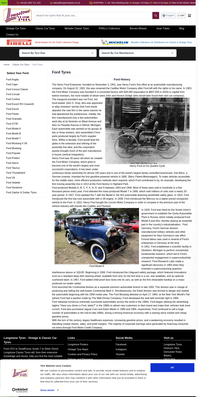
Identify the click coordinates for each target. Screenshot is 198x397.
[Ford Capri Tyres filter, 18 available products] (25, 84)
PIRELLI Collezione (109, 28)
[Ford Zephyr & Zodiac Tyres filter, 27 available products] (25, 192)
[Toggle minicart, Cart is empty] (189, 15)
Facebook (121, 344)
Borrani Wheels (138, 28)
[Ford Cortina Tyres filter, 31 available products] (25, 99)
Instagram (121, 349)
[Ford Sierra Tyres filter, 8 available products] (25, 163)
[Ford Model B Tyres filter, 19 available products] (25, 133)
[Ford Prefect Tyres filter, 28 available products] (25, 158)
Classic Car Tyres (45, 28)
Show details (47, 391)
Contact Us (12, 34)
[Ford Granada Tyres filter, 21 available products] (25, 118)
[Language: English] (168, 15)
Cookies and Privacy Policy (82, 354)
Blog (181, 28)
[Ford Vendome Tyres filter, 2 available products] (25, 187)
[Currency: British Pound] (181, 15)
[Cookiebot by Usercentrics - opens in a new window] (19, 391)
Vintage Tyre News (78, 349)
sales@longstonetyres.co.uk (66, 3)
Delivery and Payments (80, 359)
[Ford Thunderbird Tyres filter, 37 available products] (25, 172)
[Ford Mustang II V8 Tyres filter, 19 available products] (25, 143)
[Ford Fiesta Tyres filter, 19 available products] (25, 114)
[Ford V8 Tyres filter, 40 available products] (25, 177)
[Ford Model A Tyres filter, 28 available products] (25, 128)
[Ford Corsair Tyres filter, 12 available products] (25, 94)
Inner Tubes (163, 28)
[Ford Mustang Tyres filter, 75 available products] (25, 148)
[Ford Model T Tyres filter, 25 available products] (25, 138)
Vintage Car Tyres (16, 28)
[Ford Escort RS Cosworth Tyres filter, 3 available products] (25, 104)
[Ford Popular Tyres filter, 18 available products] (25, 153)
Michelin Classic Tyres (77, 28)
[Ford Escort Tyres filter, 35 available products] (25, 109)
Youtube (120, 354)
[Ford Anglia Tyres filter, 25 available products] (25, 79)
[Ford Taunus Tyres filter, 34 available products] (25, 168)
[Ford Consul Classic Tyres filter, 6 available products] (25, 89)
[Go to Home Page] (6, 64)
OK (172, 368)
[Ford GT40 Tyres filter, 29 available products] (25, 123)
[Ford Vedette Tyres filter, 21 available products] (25, 182)
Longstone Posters (78, 344)
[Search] (155, 15)
